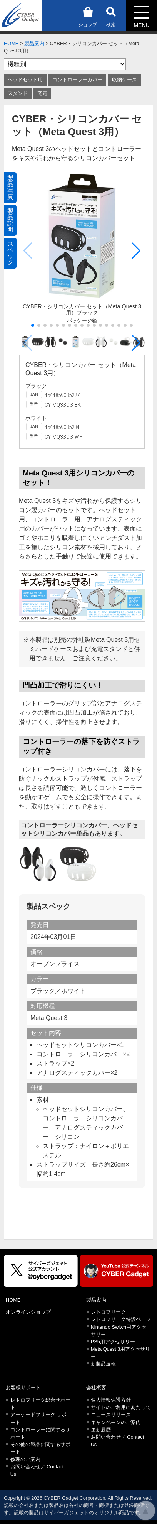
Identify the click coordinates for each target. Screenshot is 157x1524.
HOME (11, 43)
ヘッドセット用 (25, 80)
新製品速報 (103, 1364)
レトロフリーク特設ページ (121, 1319)
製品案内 (34, 43)
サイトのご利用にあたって (121, 1407)
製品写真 (10, 187)
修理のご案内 (25, 1459)
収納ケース (124, 80)
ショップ (87, 15)
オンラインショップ (28, 1312)
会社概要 (96, 1387)
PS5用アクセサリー (113, 1342)
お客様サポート (23, 1387)
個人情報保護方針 (111, 1400)
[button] (136, 250)
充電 (42, 93)
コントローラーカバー (77, 80)
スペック (10, 253)
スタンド (18, 93)
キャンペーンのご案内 (116, 1422)
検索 (111, 15)
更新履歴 (101, 1430)
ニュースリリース (111, 1414)
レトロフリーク (108, 1312)
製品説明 (10, 220)
